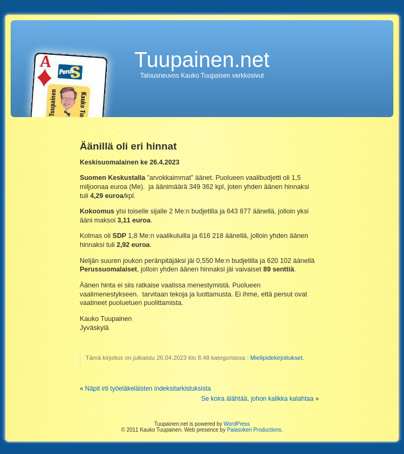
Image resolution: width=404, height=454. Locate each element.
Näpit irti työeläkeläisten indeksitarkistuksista (148, 388)
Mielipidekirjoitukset (276, 357)
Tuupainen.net (202, 59)
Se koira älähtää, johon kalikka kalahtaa (257, 398)
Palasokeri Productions (254, 430)
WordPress (237, 424)
